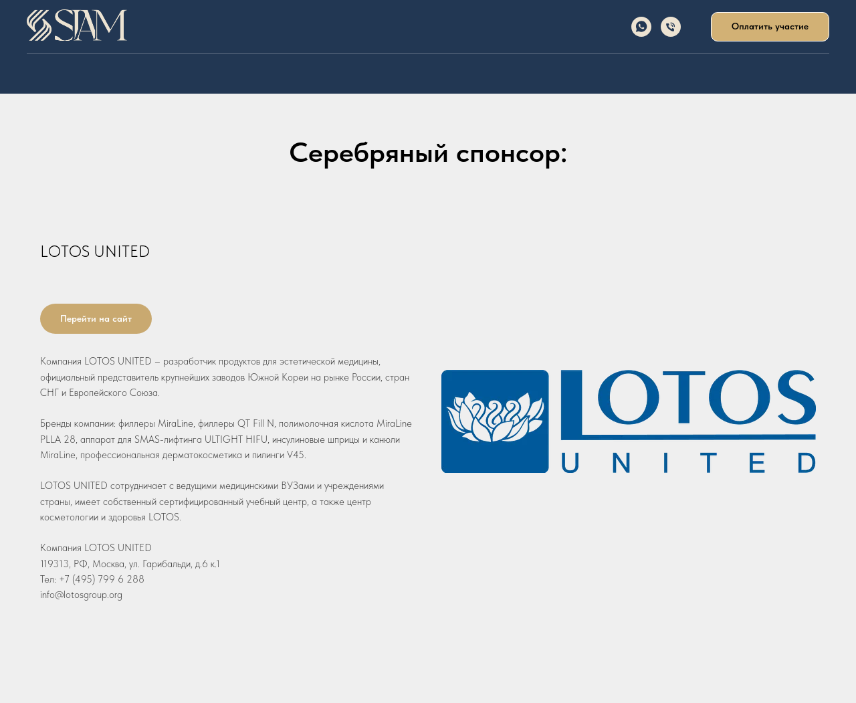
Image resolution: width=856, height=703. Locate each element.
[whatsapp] (641, 27)
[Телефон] (671, 27)
